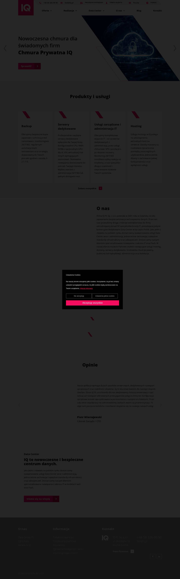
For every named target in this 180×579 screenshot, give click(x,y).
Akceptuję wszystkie (92, 303)
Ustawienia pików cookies (105, 296)
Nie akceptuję (79, 296)
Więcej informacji (86, 288)
